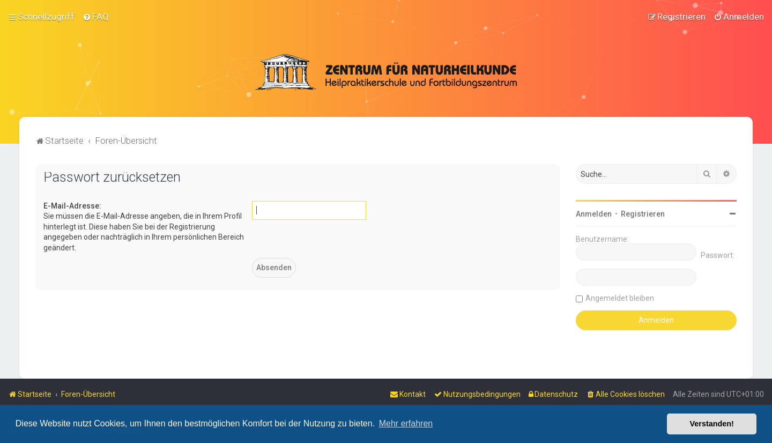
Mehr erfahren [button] (406, 423)
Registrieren (643, 213)
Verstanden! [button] (712, 423)
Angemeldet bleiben (619, 297)
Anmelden (594, 213)
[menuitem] (96, 16)
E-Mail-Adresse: (72, 205)
